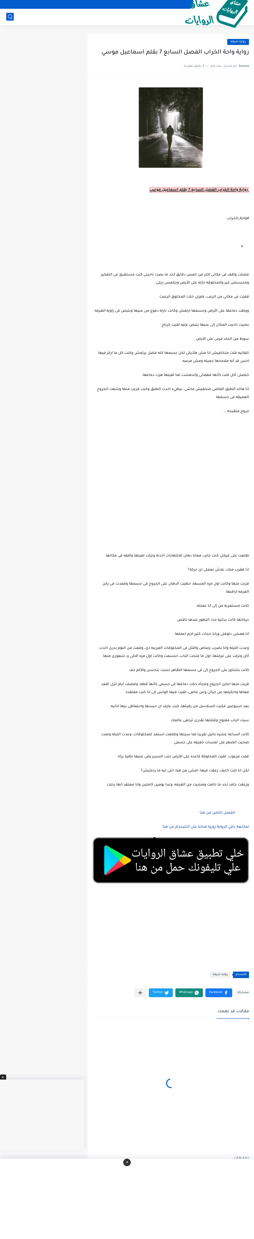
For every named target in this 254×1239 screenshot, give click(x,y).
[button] (218, 992)
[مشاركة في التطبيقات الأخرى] (140, 992)
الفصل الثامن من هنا (217, 813)
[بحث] (10, 17)
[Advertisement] (171, 468)
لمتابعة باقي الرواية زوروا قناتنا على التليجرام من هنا (206, 827)
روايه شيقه (238, 41)
